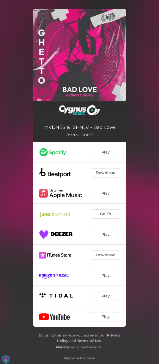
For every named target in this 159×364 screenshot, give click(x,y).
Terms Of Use (89, 341)
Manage (63, 347)
